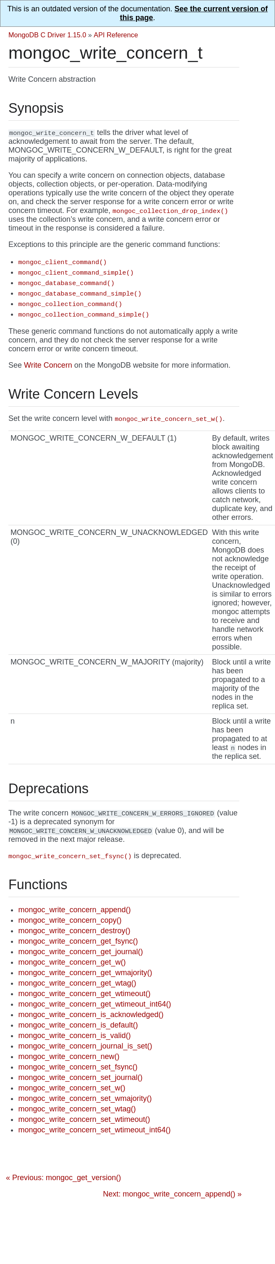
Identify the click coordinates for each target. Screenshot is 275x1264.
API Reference (116, 35)
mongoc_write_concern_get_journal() (80, 951)
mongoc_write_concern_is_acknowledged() (90, 1014)
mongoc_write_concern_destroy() (74, 931)
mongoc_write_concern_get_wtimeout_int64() (94, 1004)
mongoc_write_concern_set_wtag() (77, 1109)
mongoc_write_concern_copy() (69, 920)
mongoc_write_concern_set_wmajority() (85, 1098)
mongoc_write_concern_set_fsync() (77, 1067)
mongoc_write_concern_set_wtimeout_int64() (94, 1130)
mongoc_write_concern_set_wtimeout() (84, 1119)
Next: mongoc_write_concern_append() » (172, 1194)
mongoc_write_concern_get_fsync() (78, 941)
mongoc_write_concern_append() (74, 910)
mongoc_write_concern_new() (68, 1056)
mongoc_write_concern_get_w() (72, 962)
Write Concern (48, 365)
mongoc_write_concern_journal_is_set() (85, 1046)
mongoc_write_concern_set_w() (71, 1088)
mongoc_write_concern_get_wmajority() (85, 972)
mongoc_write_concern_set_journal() (80, 1077)
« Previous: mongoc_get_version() (63, 1177)
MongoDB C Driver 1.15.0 (47, 35)
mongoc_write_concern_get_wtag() (77, 983)
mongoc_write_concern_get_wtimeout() (84, 993)
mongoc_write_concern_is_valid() (74, 1035)
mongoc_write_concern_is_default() (78, 1025)
